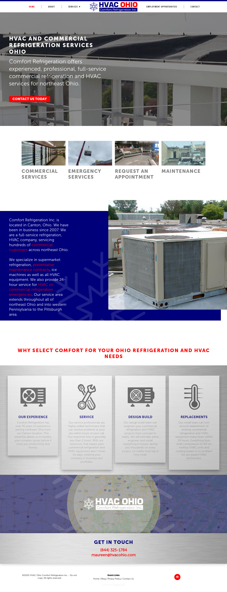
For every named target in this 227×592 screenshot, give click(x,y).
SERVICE (86, 421)
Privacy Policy (114, 579)
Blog (103, 579)
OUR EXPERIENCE (33, 421)
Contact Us (128, 579)
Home (32, 6)
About (51, 6)
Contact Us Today (29, 99)
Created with (113, 585)
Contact (195, 6)
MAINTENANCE (181, 171)
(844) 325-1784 (113, 550)
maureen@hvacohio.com (113, 555)
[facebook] (177, 577)
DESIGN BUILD (140, 421)
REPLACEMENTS (194, 421)
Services (74, 6)
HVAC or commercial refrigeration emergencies (31, 290)
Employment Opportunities (161, 6)
